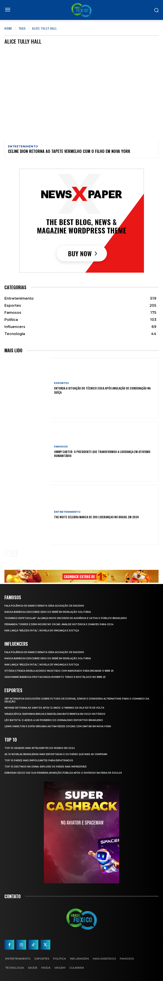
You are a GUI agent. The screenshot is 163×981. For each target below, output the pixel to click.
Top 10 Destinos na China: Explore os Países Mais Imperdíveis (45, 766)
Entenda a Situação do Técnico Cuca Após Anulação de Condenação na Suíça (102, 390)
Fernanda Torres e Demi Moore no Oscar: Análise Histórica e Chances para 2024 (58, 624)
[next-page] (14, 554)
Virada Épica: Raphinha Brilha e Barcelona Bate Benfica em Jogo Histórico (54, 714)
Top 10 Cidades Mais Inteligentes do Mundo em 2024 (39, 748)
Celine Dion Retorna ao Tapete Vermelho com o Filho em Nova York (69, 151)
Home (8, 28)
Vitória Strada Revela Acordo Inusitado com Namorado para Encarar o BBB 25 (59, 670)
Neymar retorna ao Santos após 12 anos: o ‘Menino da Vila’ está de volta (54, 707)
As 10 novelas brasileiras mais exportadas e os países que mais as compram (55, 754)
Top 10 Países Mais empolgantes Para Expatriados (38, 760)
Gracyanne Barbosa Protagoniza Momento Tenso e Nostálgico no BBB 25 (55, 677)
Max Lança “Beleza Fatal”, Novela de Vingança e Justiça (41, 630)
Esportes (61, 383)
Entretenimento (23, 146)
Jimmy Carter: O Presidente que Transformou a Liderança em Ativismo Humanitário (102, 453)
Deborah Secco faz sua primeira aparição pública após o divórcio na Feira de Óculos (63, 772)
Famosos (61, 446)
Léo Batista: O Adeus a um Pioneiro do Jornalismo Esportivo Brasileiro (53, 720)
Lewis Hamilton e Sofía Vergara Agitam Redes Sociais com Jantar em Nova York (57, 726)
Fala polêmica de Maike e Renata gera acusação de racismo (44, 605)
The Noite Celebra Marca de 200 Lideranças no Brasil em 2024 (96, 517)
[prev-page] (7, 554)
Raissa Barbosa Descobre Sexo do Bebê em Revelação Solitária (47, 612)
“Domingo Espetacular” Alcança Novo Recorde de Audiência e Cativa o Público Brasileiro (65, 618)
